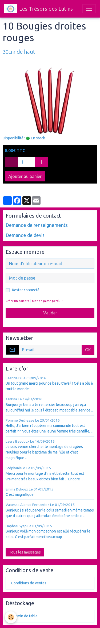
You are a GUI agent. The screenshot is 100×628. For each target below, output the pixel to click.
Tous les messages (25, 552)
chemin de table (24, 616)
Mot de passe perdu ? (47, 300)
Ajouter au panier (25, 176)
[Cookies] (11, 617)
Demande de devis (25, 235)
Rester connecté (25, 290)
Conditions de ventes (28, 583)
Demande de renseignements (37, 225)
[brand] (38, 8)
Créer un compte (18, 300)
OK (88, 349)
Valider (50, 312)
